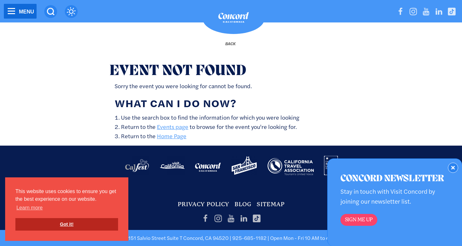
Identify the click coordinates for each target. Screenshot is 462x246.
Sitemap (271, 204)
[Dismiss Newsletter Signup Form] (453, 168)
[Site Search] (50, 11)
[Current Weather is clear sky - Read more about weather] (71, 11)
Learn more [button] (29, 207)
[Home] (233, 19)
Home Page (171, 136)
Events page (172, 127)
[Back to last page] (230, 43)
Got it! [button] (66, 224)
